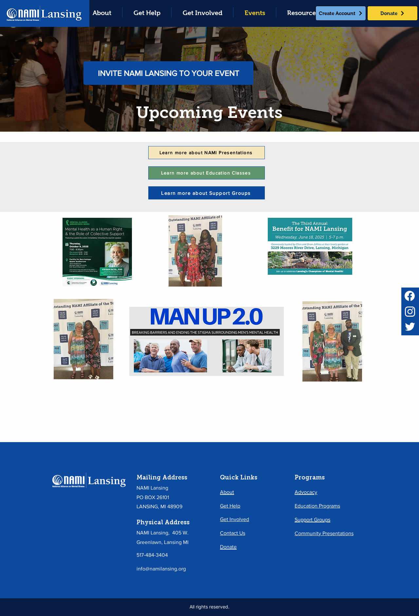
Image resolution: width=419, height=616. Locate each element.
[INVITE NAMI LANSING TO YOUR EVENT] (168, 73)
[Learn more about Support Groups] (206, 192)
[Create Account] (341, 13)
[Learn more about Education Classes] (206, 172)
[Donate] (392, 13)
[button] (146, 12)
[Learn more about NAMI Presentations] (206, 152)
